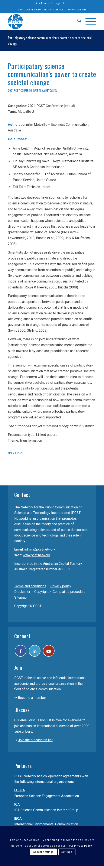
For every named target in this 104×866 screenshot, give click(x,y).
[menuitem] (42, 3)
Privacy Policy (83, 845)
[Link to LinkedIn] (34, 651)
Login (58, 3)
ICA (17, 804)
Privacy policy (60, 586)
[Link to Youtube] (49, 651)
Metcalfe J (51, 90)
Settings (66, 851)
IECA (18, 818)
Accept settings (43, 851)
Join (18, 667)
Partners (23, 765)
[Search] (77, 21)
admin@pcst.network (39, 549)
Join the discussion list (35, 740)
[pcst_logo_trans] (43, 21)
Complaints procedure (69, 592)
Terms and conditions (30, 586)
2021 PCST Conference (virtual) (26, 90)
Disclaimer (22, 592)
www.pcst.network (36, 555)
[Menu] (88, 21)
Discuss (22, 709)
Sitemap (20, 597)
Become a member (32, 698)
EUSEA (19, 790)
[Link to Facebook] (20, 651)
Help (69, 3)
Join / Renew (42, 3)
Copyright (41, 592)
